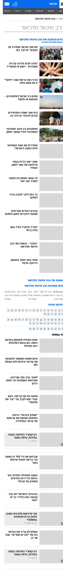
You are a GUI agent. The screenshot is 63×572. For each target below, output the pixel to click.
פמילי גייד (29, 299)
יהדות (49, 295)
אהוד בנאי (18, 291)
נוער (4, 295)
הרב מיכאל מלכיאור (42, 19)
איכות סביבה (7, 291)
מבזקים (36, 11)
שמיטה (5, 299)
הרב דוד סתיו (43, 291)
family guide (55, 291)
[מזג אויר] (12, 4)
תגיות (50, 4)
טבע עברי (57, 295)
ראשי (58, 11)
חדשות (48, 11)
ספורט (25, 11)
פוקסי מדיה (56, 299)
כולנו (33, 291)
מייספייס (34, 295)
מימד (27, 295)
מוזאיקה (42, 295)
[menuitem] (47, 11)
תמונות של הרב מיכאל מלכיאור (43, 280)
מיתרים (21, 295)
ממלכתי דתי (11, 295)
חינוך (27, 291)
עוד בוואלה (55, 335)
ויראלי (15, 11)
